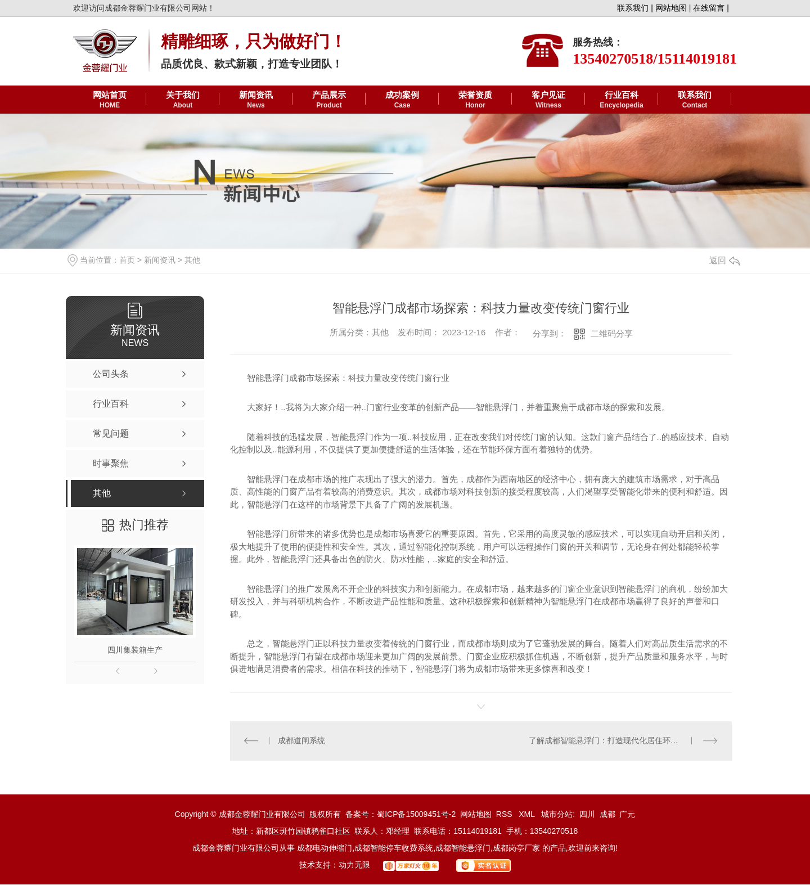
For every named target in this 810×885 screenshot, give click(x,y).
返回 (724, 260)
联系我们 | (635, 7)
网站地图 (476, 814)
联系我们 (694, 100)
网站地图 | (673, 7)
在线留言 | (711, 7)
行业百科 (621, 100)
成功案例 (402, 100)
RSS (505, 814)
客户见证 (548, 100)
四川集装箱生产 (135, 649)
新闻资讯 (255, 100)
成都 (607, 814)
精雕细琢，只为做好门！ (253, 41)
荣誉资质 (475, 100)
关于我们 (182, 100)
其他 (192, 259)
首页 (127, 259)
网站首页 (109, 100)
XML (528, 814)
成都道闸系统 (301, 740)
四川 (587, 814)
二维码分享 (612, 333)
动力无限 (354, 865)
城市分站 (557, 814)
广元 (627, 814)
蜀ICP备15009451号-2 (416, 814)
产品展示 (329, 100)
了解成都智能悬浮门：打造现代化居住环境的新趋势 (619, 740)
